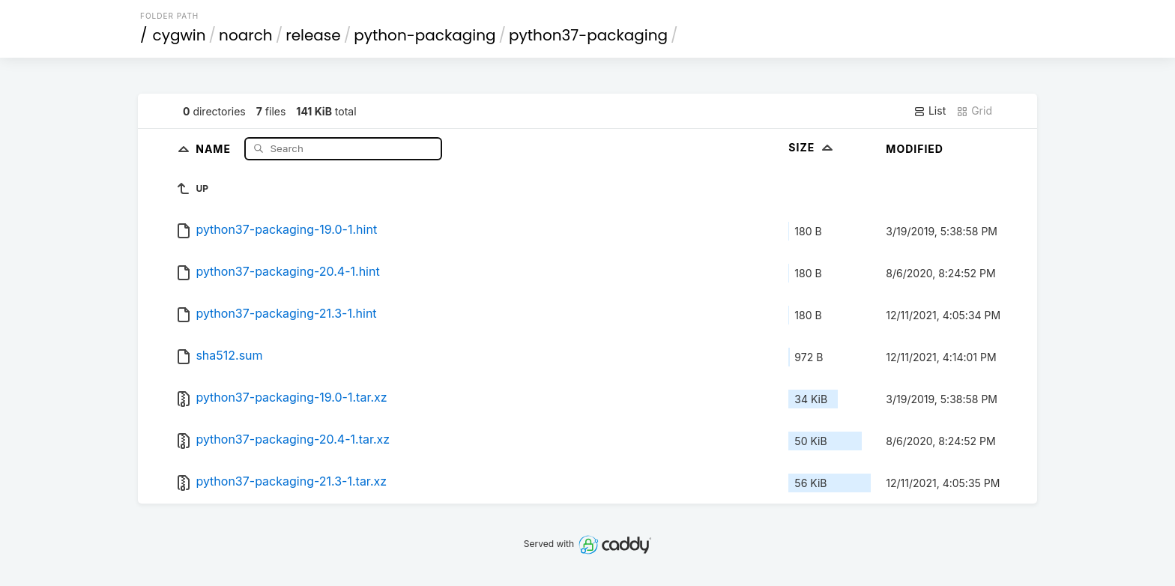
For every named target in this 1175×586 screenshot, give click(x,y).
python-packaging (424, 35)
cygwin (179, 35)
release (313, 35)
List (929, 111)
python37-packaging (588, 35)
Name (215, 148)
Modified (914, 148)
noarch (246, 35)
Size (812, 147)
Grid (974, 111)
